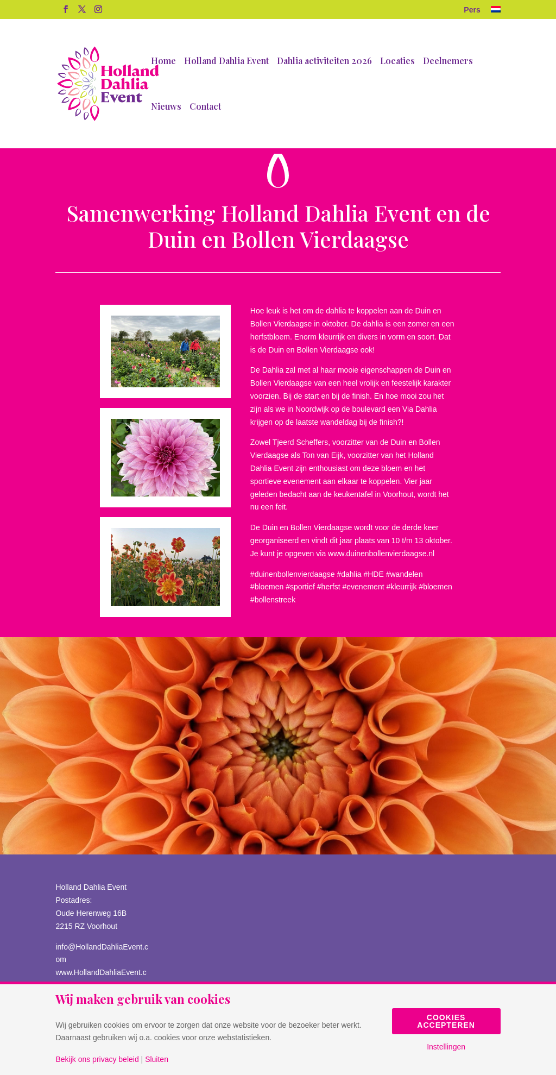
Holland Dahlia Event (226, 61)
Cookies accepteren (446, 1021)
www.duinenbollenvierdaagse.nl (381, 553)
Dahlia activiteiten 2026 (324, 61)
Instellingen (446, 1047)
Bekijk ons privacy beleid (96, 1059)
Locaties (397, 61)
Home (163, 61)
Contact (205, 107)
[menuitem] (496, 13)
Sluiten (156, 1059)
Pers (472, 10)
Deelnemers (448, 61)
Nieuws (166, 107)
